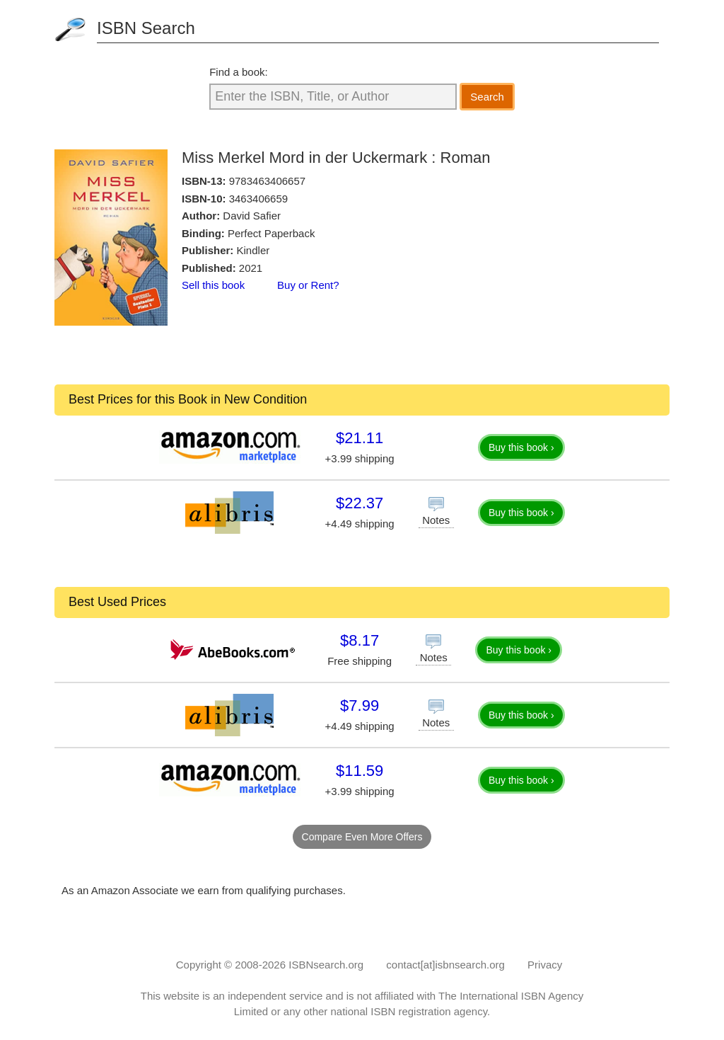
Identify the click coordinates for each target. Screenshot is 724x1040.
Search (487, 97)
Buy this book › (521, 447)
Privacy (544, 965)
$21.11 (359, 438)
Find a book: (238, 72)
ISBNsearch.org (325, 965)
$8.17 (359, 640)
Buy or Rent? (308, 285)
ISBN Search (146, 28)
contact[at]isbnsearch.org (445, 965)
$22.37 (359, 503)
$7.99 (359, 705)
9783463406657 (267, 181)
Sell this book (213, 285)
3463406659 (258, 199)
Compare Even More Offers (362, 836)
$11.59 (359, 770)
